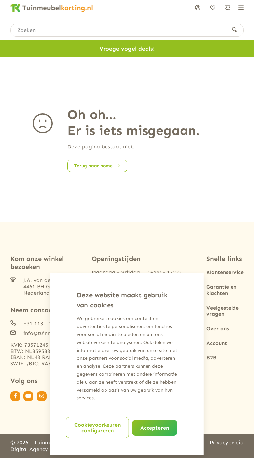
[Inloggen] (197, 8)
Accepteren (154, 428)
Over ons (217, 328)
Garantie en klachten (221, 290)
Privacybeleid (227, 442)
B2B (211, 357)
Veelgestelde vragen (222, 311)
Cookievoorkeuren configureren (97, 428)
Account (216, 343)
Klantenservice (225, 272)
